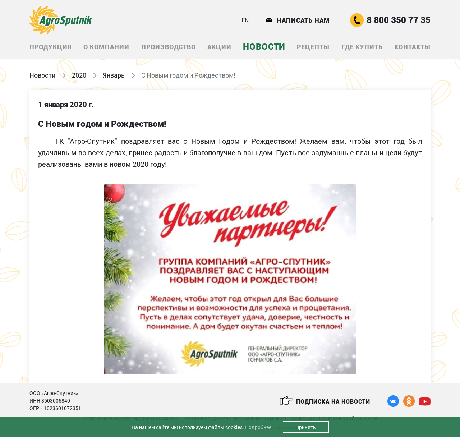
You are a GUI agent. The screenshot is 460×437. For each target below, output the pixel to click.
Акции (219, 47)
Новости (264, 47)
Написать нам (298, 20)
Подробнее (258, 427)
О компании (106, 47)
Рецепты (313, 47)
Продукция (50, 47)
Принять (305, 427)
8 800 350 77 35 (390, 20)
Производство (168, 47)
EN (245, 20)
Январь (113, 75)
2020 (79, 75)
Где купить (362, 47)
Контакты (412, 47)
